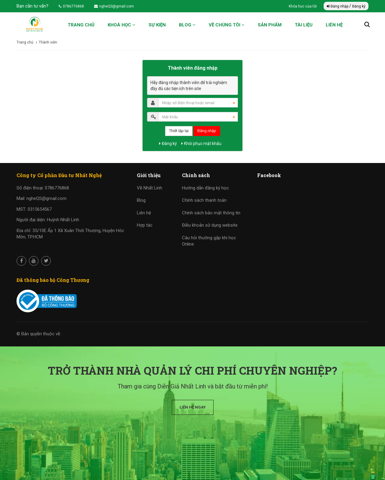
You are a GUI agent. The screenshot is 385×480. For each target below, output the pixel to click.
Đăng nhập (338, 6)
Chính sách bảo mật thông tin (211, 213)
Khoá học (121, 25)
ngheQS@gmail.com (114, 6)
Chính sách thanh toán (204, 200)
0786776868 (71, 6)
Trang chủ (81, 25)
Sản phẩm (270, 25)
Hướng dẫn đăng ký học (205, 188)
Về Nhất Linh (149, 188)
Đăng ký (358, 6)
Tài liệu (304, 25)
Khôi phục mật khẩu (201, 143)
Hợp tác (144, 225)
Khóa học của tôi (303, 6)
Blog (187, 25)
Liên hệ (334, 25)
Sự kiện (157, 25)
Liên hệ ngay (193, 407)
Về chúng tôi (227, 25)
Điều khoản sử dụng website (210, 225)
